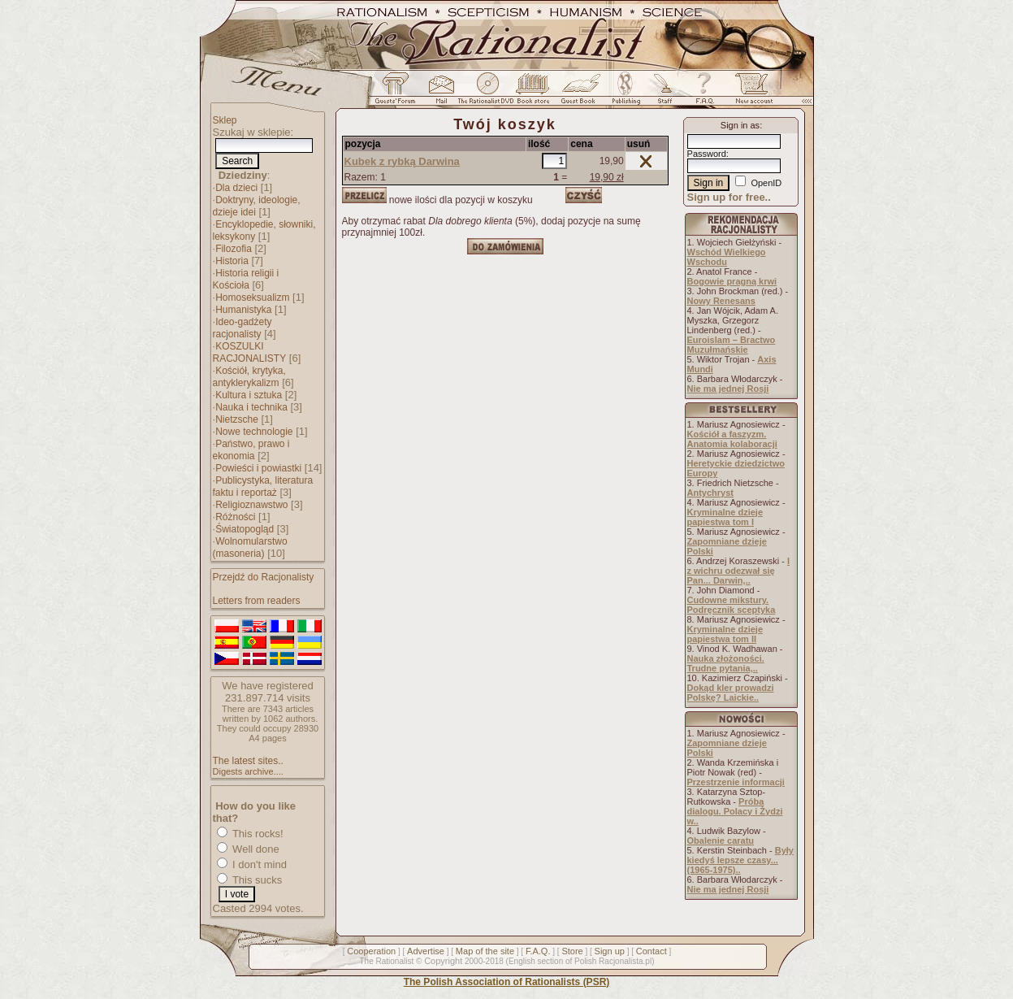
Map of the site (485, 951)
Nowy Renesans (721, 301)
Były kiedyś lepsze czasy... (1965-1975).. (740, 860)
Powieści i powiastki (258, 468)
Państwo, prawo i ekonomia (251, 450)
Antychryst (710, 492)
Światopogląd (244, 529)
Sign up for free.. (729, 197)
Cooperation (371, 951)
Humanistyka (243, 309)
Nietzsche (236, 419)
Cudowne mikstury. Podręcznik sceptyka (731, 605)
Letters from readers (257, 600)
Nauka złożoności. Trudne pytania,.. (725, 663)
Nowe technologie (253, 431)
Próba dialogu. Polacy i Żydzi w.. (735, 811)
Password (706, 154)
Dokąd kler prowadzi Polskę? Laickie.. (730, 692)
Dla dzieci (236, 187)
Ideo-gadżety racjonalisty (242, 328)
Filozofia (233, 248)
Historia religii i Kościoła (246, 279)
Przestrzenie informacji (736, 782)
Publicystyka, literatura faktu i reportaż (263, 486)
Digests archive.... (248, 771)
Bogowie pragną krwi (732, 281)
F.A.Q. (538, 951)
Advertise (425, 951)
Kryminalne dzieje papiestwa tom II (725, 634)
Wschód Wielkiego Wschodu (726, 257)
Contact (651, 951)
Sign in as (740, 125)
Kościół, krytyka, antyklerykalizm (249, 377)
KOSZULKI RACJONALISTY (250, 352)
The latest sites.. (248, 761)
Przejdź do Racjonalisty (263, 577)
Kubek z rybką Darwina (402, 161)
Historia (232, 261)
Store (571, 951)
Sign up (610, 951)
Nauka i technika (251, 407)
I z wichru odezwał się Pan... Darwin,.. (738, 570)
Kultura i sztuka (248, 395)
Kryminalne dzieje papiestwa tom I (725, 517)
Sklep (225, 120)
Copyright (443, 961)
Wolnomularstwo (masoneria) (250, 547)
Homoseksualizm (252, 297)
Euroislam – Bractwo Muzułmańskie (731, 344)
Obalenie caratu (721, 840)
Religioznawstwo (251, 504)
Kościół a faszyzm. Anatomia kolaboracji (732, 439)
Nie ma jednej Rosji (728, 388)
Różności (235, 517)
